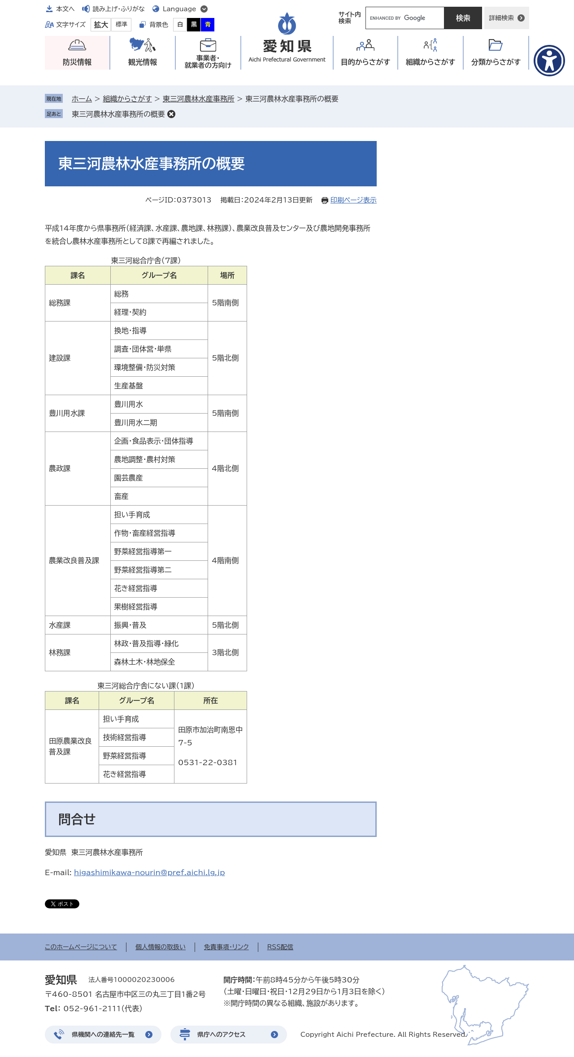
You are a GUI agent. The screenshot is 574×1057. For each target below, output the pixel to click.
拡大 (101, 24)
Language (179, 9)
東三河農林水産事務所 (199, 98)
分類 (496, 62)
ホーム (82, 98)
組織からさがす (127, 98)
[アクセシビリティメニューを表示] (549, 60)
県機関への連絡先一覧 (103, 1034)
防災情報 (77, 62)
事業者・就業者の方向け (208, 62)
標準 (121, 24)
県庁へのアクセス (221, 1034)
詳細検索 (501, 18)
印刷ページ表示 (353, 200)
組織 (431, 62)
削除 (171, 114)
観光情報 (142, 62)
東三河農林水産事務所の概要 (118, 114)
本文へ (65, 9)
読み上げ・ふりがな (119, 9)
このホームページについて (81, 947)
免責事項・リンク (226, 947)
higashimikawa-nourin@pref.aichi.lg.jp (149, 872)
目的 (366, 62)
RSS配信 (280, 947)
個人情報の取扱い (160, 947)
